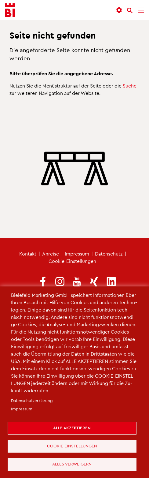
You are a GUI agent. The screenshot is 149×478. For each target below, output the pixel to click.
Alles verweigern (72, 463)
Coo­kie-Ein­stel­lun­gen (72, 261)
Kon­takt (27, 253)
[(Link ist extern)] (43, 282)
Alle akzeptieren (72, 427)
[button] (119, 10)
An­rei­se (50, 253)
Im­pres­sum (77, 253)
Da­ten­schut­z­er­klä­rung (32, 400)
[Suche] (130, 10)
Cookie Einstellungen (72, 445)
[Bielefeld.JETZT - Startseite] (10, 10)
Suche (129, 85)
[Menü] (140, 10)
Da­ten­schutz (108, 253)
